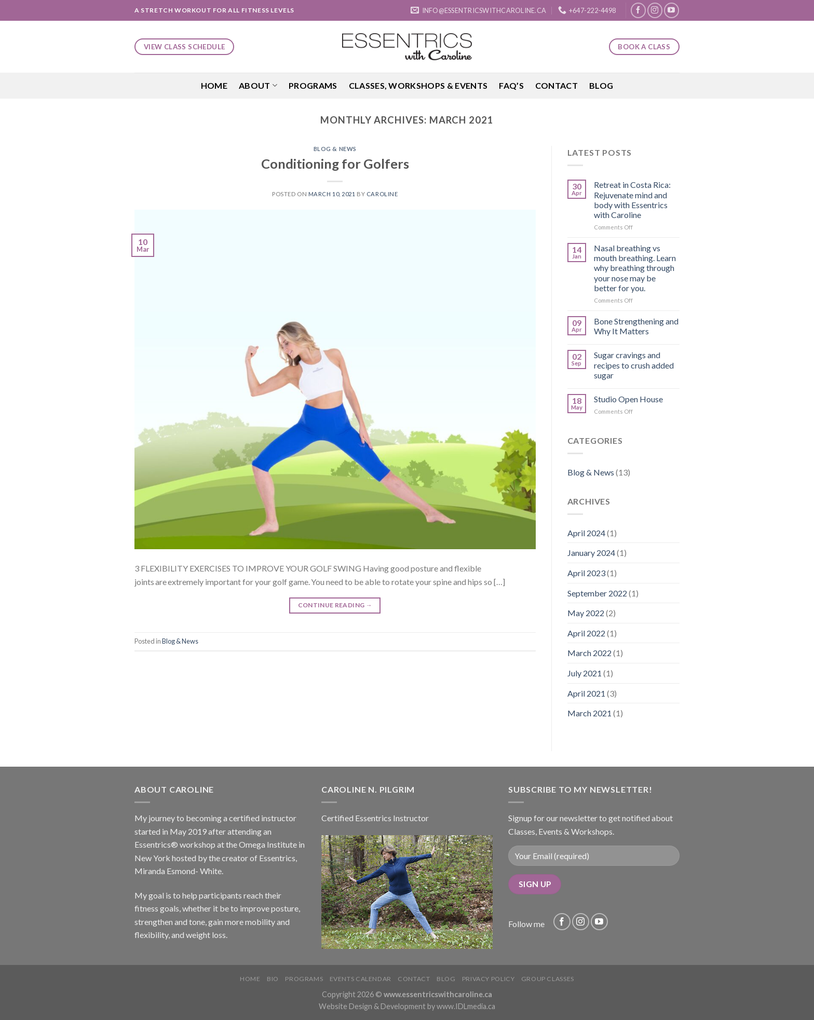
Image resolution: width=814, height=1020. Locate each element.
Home (214, 85)
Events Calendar (360, 979)
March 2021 (589, 713)
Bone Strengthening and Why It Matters (636, 326)
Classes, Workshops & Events (418, 85)
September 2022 (597, 593)
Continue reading (335, 605)
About (258, 85)
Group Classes (547, 979)
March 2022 (589, 653)
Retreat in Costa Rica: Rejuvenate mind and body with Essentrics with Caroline (632, 200)
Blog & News (335, 148)
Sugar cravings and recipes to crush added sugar (634, 364)
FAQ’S (511, 85)
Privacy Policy (488, 979)
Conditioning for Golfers (335, 163)
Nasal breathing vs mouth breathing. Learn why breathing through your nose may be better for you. (635, 268)
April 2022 (586, 633)
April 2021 (586, 693)
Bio (273, 979)
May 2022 (585, 613)
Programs (313, 85)
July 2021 (584, 673)
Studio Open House (628, 399)
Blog (601, 85)
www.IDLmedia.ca (466, 1006)
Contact (556, 85)
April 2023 (586, 573)
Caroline (382, 194)
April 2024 (586, 533)
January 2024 (591, 552)
